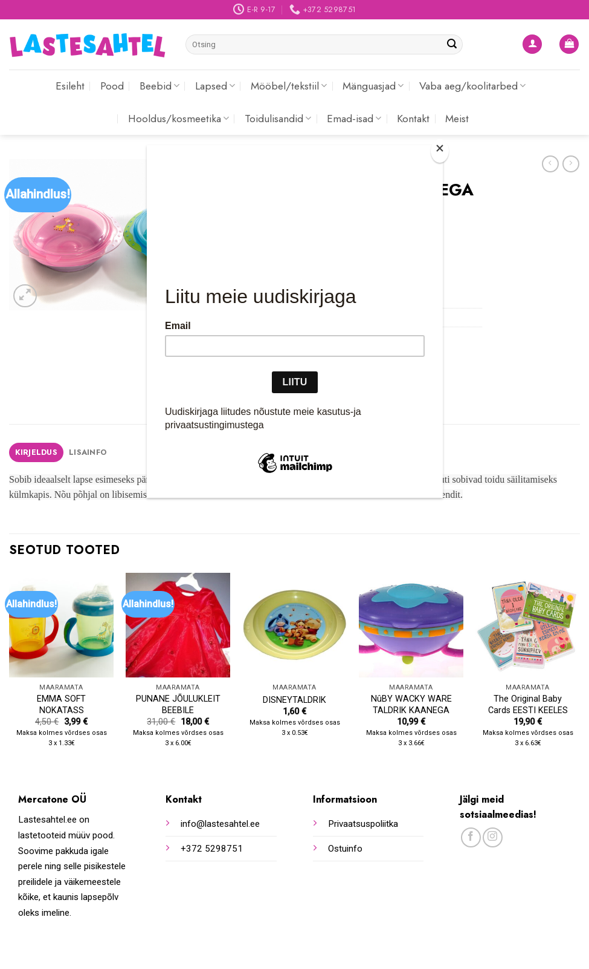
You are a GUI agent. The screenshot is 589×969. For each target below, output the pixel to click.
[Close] (440, 151)
